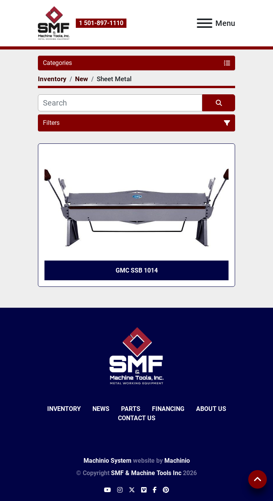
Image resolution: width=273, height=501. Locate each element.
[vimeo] (144, 490)
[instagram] (120, 490)
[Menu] (204, 23)
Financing (168, 408)
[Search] (120, 102)
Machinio (177, 460)
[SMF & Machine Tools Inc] (136, 356)
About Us (211, 408)
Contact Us (136, 418)
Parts (130, 408)
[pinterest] (166, 490)
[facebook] (155, 490)
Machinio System (107, 460)
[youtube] (107, 490)
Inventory (64, 408)
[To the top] (257, 479)
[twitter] (132, 490)
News (100, 408)
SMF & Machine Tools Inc (146, 473)
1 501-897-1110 (101, 23)
